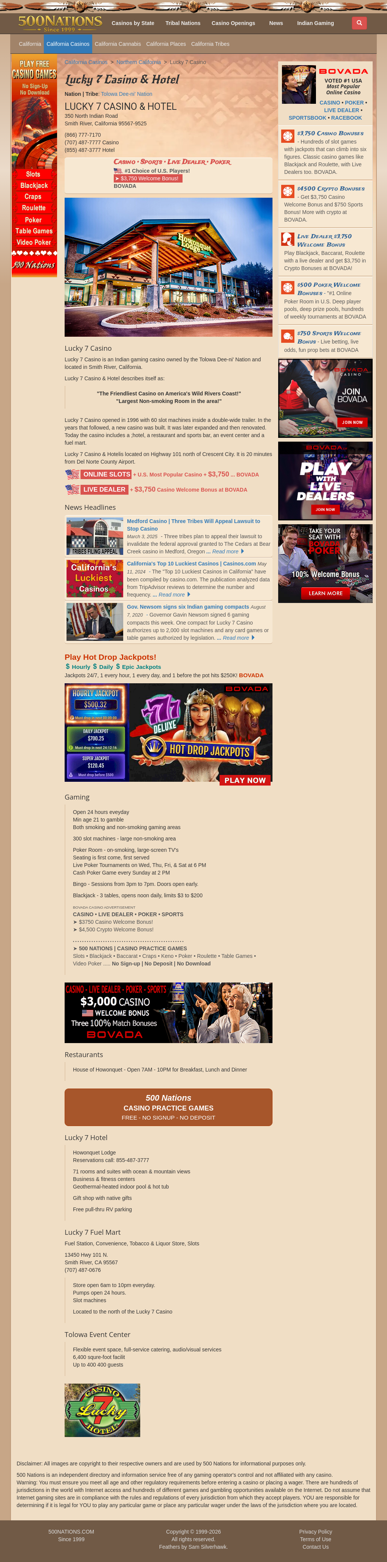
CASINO (330, 103)
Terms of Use (315, 1539)
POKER (354, 103)
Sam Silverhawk (207, 1547)
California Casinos (68, 44)
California (30, 44)
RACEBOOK (346, 118)
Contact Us (316, 1547)
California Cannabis (118, 44)
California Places (166, 44)
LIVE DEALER (341, 110)
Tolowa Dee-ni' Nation (126, 94)
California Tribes (210, 44)
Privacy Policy (315, 1532)
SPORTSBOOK (308, 118)
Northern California (138, 62)
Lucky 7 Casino (188, 62)
